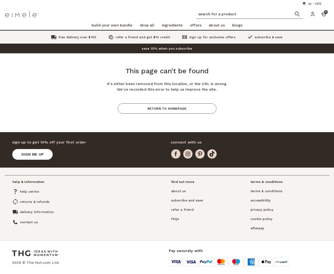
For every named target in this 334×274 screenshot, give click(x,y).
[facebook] (176, 154)
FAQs (175, 219)
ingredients (172, 25)
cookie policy (261, 219)
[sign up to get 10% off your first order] (32, 154)
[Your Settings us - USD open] (312, 3)
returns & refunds (34, 202)
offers (195, 25)
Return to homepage (167, 108)
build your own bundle (112, 25)
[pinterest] (200, 154)
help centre (29, 191)
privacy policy (261, 209)
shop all (147, 25)
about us (217, 25)
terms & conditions (266, 191)
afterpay (257, 228)
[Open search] (297, 14)
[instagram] (188, 154)
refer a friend (182, 209)
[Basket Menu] (323, 14)
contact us (29, 222)
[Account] (312, 14)
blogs (237, 25)
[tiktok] (212, 154)
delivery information (37, 212)
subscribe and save (187, 200)
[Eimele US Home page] (27, 14)
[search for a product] (239, 14)
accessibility (260, 200)
